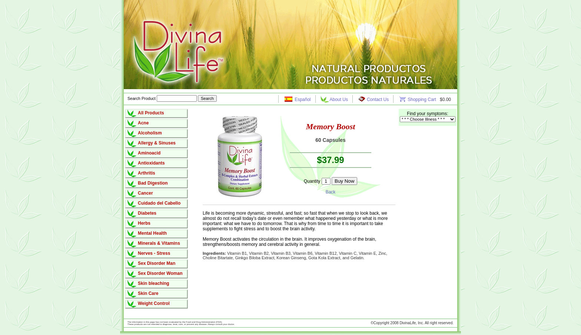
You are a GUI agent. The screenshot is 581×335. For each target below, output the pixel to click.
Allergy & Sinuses (157, 143)
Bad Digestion (153, 183)
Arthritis (146, 173)
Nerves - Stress (154, 253)
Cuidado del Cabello (159, 203)
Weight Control (154, 303)
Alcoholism (150, 133)
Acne (143, 123)
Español (303, 99)
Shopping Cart (422, 99)
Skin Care (148, 293)
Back (331, 192)
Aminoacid (149, 153)
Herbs (144, 223)
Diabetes (147, 213)
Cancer (145, 193)
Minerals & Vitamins (159, 243)
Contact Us (378, 99)
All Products (151, 113)
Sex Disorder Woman (160, 273)
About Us (339, 99)
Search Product (162, 98)
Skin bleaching (153, 283)
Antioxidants (151, 163)
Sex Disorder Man (156, 263)
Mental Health (152, 233)
